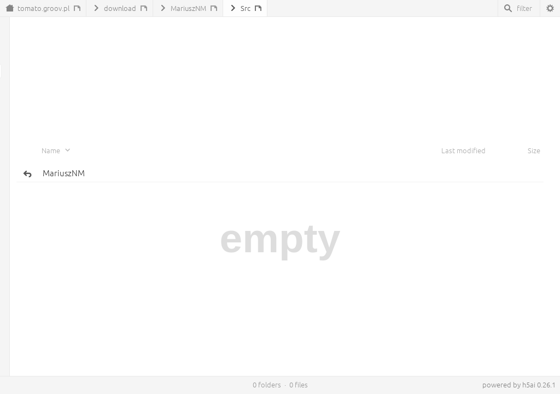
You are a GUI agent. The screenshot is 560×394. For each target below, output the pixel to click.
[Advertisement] (280, 60)
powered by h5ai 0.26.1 (519, 385)
